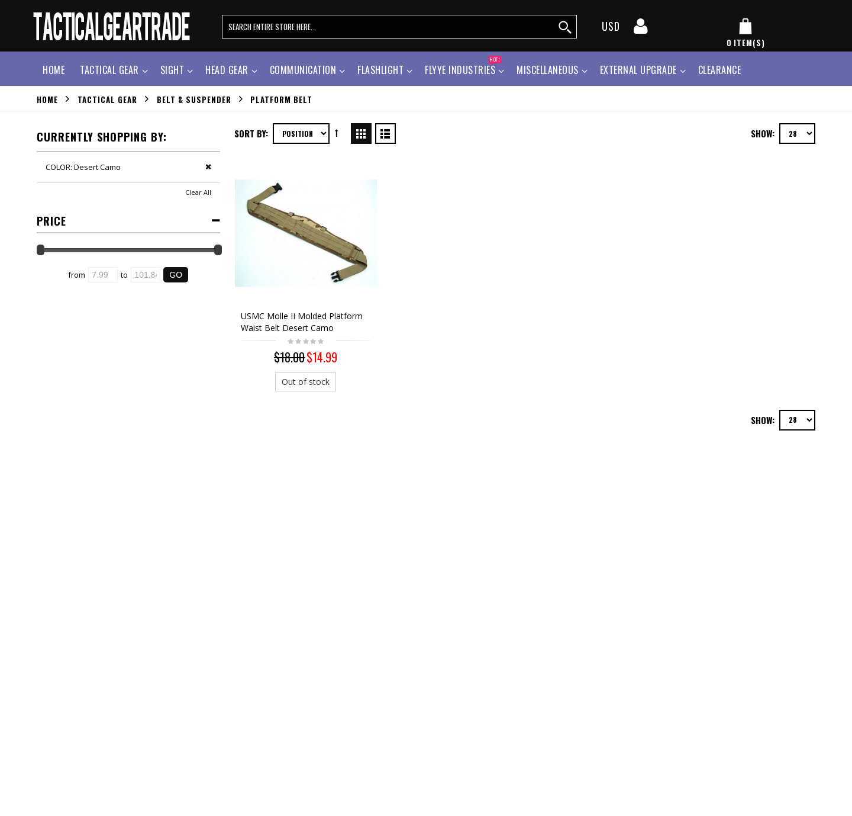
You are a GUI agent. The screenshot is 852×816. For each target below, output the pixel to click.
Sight (172, 70)
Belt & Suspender (194, 99)
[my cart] (745, 33)
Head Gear (226, 70)
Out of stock (303, 375)
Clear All (198, 192)
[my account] (641, 29)
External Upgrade (638, 70)
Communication (303, 70)
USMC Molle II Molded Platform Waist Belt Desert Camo (302, 315)
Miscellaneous (548, 70)
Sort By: (251, 133)
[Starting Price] (103, 274)
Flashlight (380, 70)
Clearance (719, 70)
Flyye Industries (463, 68)
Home (47, 99)
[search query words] (399, 26)
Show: (762, 133)
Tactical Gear (109, 70)
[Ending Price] (145, 274)
